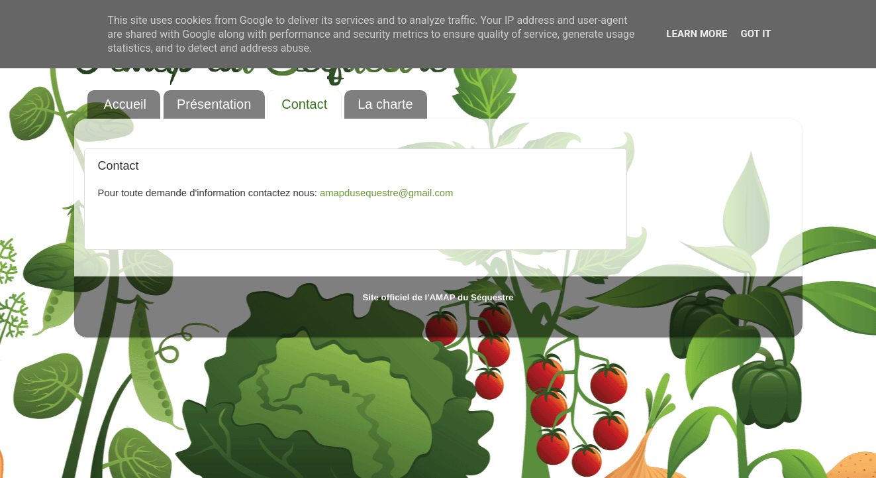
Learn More (696, 34)
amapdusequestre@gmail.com (387, 193)
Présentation (214, 104)
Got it (755, 34)
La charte (385, 104)
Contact (304, 104)
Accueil (125, 104)
